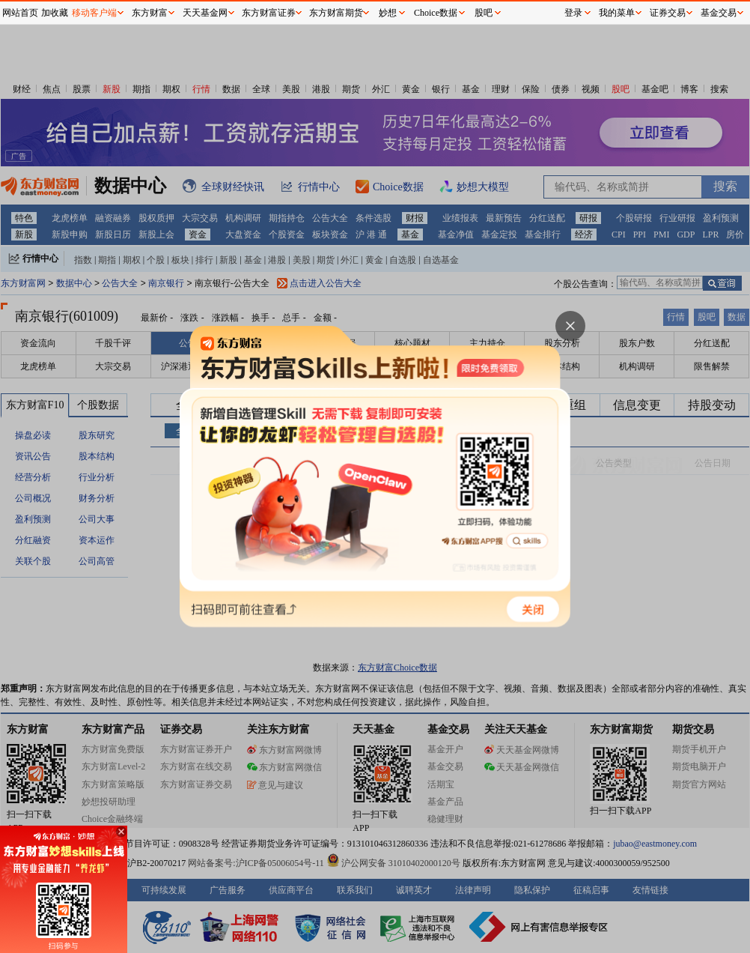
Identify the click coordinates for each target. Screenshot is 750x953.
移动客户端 (94, 12)
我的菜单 (617, 12)
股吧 (484, 12)
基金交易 (719, 12)
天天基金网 (205, 12)
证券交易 (668, 12)
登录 (573, 12)
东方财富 (150, 12)
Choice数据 (435, 12)
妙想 (388, 12)
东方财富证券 (269, 12)
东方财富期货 (336, 12)
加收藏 (54, 12)
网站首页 (20, 12)
